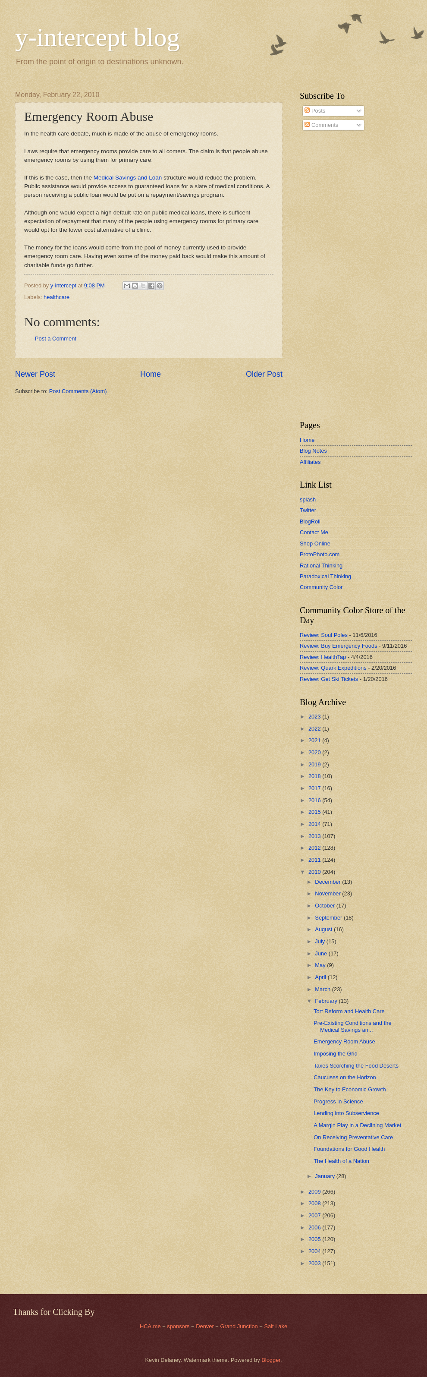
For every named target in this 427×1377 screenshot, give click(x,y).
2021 (315, 740)
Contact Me (314, 532)
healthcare (56, 297)
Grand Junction (238, 1326)
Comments (321, 125)
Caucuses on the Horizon (345, 1077)
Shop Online (315, 543)
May (321, 965)
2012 (315, 847)
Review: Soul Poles (324, 635)
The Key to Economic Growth (350, 1089)
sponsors (179, 1326)
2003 (315, 1263)
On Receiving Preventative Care (353, 1137)
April (321, 977)
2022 (315, 728)
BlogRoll (310, 521)
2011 (315, 860)
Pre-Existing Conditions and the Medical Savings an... (352, 1026)
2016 (315, 800)
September (329, 917)
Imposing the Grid (336, 1053)
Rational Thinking (321, 565)
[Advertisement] (326, 275)
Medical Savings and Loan (128, 177)
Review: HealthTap (323, 657)
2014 (315, 824)
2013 (315, 836)
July (320, 941)
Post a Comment (55, 338)
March (323, 989)
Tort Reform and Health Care (349, 1011)
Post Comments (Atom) (78, 391)
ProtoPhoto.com (319, 554)
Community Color (321, 587)
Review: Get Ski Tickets (329, 679)
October (325, 905)
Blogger (270, 1360)
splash (308, 499)
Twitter (308, 510)
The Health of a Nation (341, 1161)
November (328, 893)
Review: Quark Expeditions (333, 668)
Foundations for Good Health (349, 1149)
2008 (315, 1203)
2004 (315, 1251)
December (328, 882)
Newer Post (35, 374)
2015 (315, 812)
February (327, 1001)
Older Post (264, 374)
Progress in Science (338, 1101)
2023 (315, 716)
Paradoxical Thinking (325, 576)
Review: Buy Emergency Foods (338, 646)
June (322, 953)
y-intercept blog (97, 37)
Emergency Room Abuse (344, 1041)
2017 (315, 788)
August (324, 929)
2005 (315, 1239)
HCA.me (150, 1326)
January (325, 1176)
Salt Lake (275, 1326)
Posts (315, 110)
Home (150, 374)
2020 (315, 752)
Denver (205, 1326)
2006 (315, 1227)
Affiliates (310, 462)
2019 (315, 764)
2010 (315, 872)
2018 (315, 776)
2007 (315, 1215)
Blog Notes (313, 450)
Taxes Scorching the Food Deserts (356, 1065)
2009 (315, 1191)
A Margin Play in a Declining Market (357, 1125)
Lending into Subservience (346, 1113)
